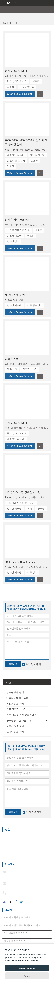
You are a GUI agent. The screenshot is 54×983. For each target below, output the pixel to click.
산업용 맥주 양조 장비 (17, 219)
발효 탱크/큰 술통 (16, 160)
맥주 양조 (12, 369)
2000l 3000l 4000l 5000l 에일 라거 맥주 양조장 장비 (26, 142)
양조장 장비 (13, 241)
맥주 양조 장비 (34, 305)
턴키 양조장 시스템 (16, 70)
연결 (7, 829)
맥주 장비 (32, 572)
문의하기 (10, 864)
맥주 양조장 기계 (15, 439)
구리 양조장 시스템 (16, 422)
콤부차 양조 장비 (15, 726)
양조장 (10, 87)
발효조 (36, 81)
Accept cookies (27, 968)
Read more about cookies (25, 960)
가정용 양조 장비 (15, 703)
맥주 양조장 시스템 (16, 709)
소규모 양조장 (27, 87)
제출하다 (13, 812)
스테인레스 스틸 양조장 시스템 (23, 492)
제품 (15, 23)
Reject (27, 976)
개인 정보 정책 (33, 812)
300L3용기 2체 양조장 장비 (20, 562)
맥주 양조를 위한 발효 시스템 (21, 715)
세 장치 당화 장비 (15, 294)
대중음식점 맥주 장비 (17, 698)
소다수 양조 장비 (15, 731)
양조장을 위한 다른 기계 (18, 720)
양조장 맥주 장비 (15, 692)
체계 (29, 508)
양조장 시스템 (37, 155)
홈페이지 (7, 23)
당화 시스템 (12, 358)
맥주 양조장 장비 (15, 155)
